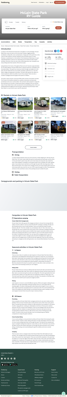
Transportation (28, 42)
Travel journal (4, 383)
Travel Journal (34, 2)
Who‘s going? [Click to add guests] (46, 27)
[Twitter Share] (58, 51)
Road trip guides (22, 385)
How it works (54, 372)
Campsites (42, 42)
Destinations (42, 2)
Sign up (51, 2)
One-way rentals (22, 383)
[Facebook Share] (55, 51)
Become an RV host (39, 372)
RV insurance (38, 380)
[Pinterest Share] (61, 51)
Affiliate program (39, 377)
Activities (49, 42)
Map (36, 42)
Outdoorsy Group (5, 385)
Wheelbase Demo (39, 375)
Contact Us (54, 377)
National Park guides (23, 380)
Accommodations (5, 42)
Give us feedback (55, 380)
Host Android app (39, 385)
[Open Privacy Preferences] (36, 395)
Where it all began (5, 372)
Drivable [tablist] (11, 22)
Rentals (20, 42)
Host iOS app (38, 383)
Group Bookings (22, 372)
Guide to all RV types (23, 390)
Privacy (27, 395)
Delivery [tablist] (23, 22)
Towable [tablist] (17, 22)
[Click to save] (14, 99)
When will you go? (33, 27)
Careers (3, 377)
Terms (23, 395)
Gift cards (20, 375)
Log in (47, 2)
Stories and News (5, 380)
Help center (54, 375)
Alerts (14, 42)
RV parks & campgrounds (24, 388)
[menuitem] (34, 2)
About (2, 375)
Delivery (20, 377)
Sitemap (45, 395)
